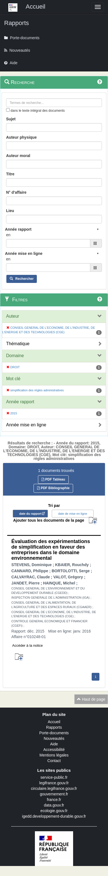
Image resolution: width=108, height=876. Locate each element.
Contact (54, 760)
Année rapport (20, 401)
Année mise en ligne (26, 424)
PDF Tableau (53, 479)
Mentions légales (53, 755)
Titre (10, 174)
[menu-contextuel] (8, 110)
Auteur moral (18, 155)
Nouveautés (54, 738)
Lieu (10, 210)
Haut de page (91, 699)
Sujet (11, 119)
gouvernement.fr (54, 794)
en (8, 235)
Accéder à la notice (27, 645)
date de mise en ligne (72, 513)
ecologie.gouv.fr (54, 810)
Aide (54, 744)
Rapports (54, 727)
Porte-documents (54, 733)
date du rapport (30, 513)
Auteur (12, 316)
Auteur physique (21, 137)
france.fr (54, 799)
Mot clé (13, 378)
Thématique (18, 343)
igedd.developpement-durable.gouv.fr (54, 816)
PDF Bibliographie (53, 488)
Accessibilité (54, 749)
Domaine (15, 355)
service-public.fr (54, 777)
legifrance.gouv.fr (54, 783)
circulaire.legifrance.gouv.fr (54, 788)
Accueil (54, 722)
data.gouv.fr (54, 805)
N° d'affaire (16, 192)
